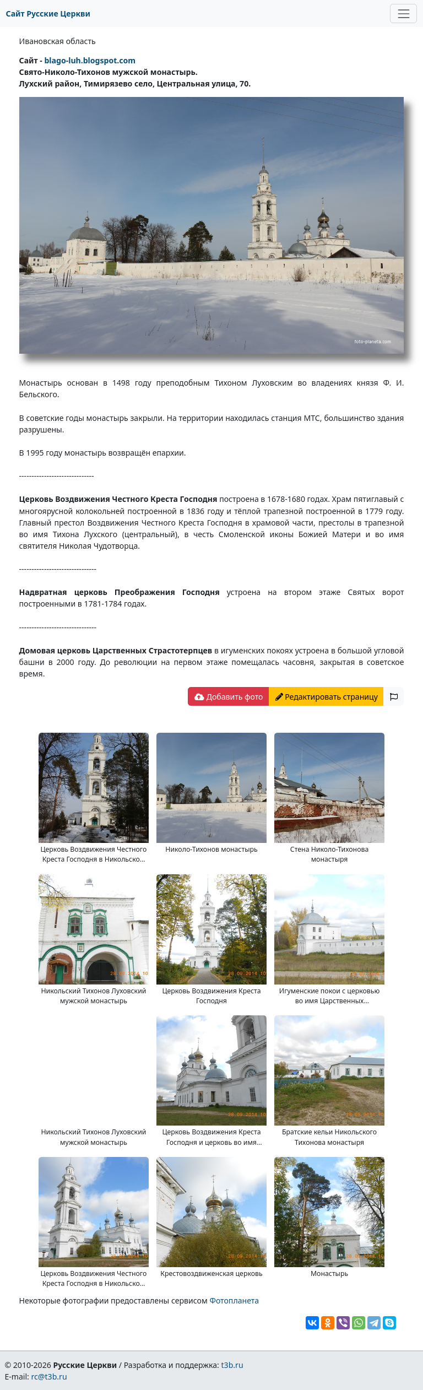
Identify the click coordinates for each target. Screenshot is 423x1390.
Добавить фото (228, 696)
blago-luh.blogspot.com (89, 60)
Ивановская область (57, 41)
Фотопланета (234, 1300)
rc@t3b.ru (49, 1376)
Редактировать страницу (326, 696)
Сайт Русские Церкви (48, 13)
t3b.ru (232, 1365)
